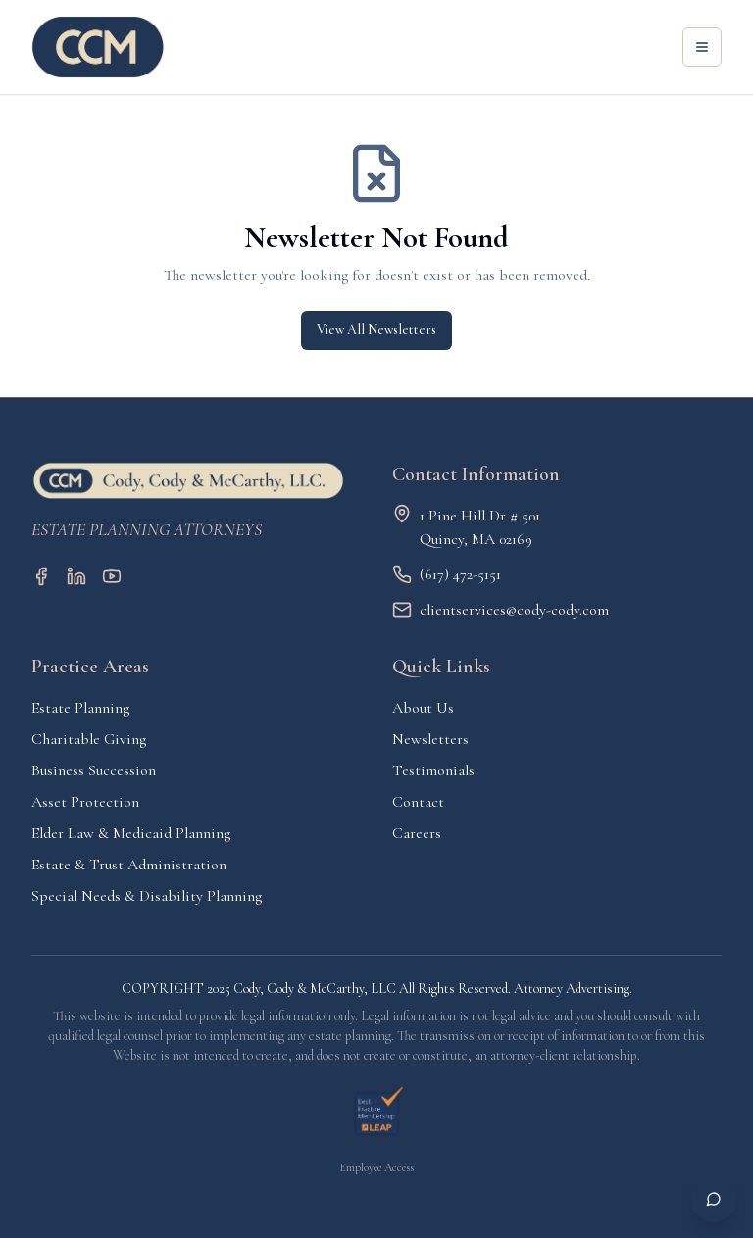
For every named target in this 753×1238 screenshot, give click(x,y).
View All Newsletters (376, 330)
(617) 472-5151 (460, 574)
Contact (418, 802)
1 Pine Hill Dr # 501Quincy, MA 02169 (480, 527)
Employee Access (377, 1167)
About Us (423, 708)
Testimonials (433, 770)
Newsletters (430, 739)
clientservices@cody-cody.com (514, 609)
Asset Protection (85, 802)
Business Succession (93, 770)
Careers (416, 833)
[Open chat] (713, 1198)
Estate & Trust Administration (128, 864)
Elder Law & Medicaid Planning (130, 833)
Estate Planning (80, 708)
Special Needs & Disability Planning (146, 896)
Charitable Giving (88, 739)
